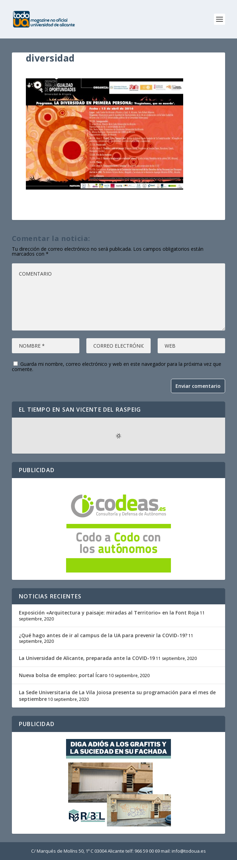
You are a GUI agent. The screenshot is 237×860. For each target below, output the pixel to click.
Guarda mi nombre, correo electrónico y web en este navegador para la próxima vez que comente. (116, 366)
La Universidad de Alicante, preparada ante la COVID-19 (87, 658)
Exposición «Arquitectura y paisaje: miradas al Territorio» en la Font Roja (109, 612)
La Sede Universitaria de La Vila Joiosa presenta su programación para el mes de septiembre (117, 695)
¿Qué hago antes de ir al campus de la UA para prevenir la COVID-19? (103, 635)
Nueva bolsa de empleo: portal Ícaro (63, 675)
